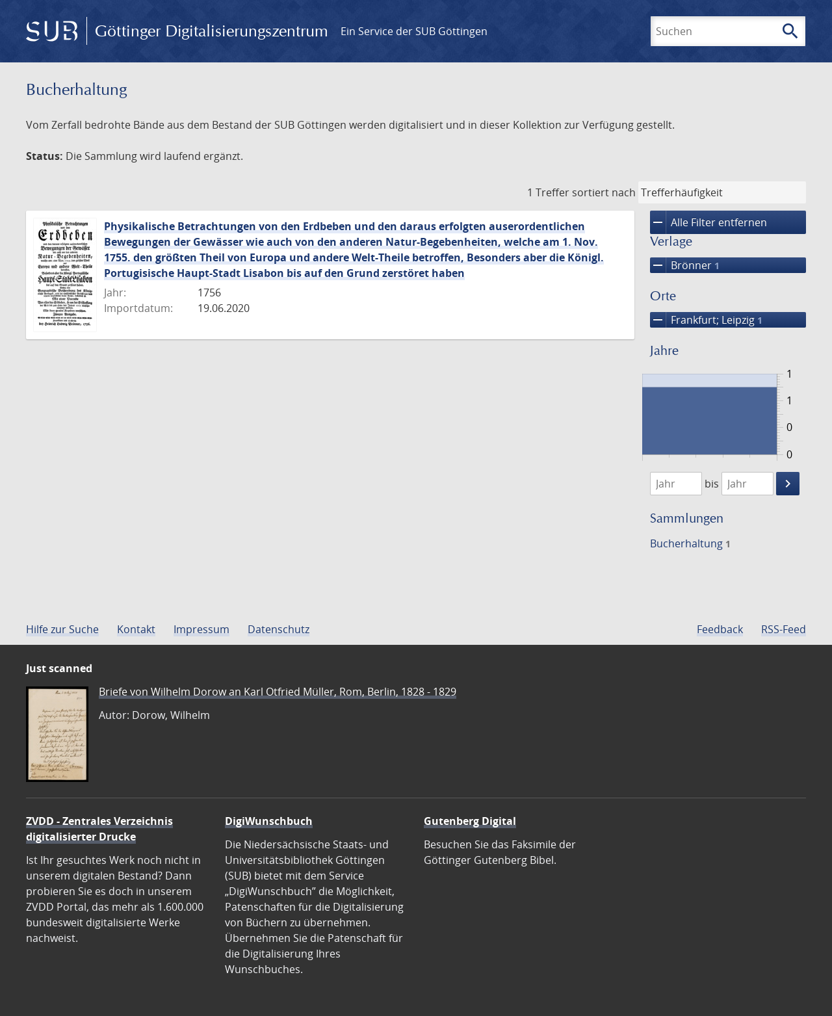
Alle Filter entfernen (708, 222)
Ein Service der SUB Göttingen (414, 31)
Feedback (720, 629)
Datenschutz (278, 629)
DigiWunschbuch (269, 821)
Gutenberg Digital (470, 821)
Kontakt (136, 629)
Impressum (201, 629)
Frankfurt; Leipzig (706, 320)
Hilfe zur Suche (62, 629)
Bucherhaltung (690, 543)
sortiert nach (604, 192)
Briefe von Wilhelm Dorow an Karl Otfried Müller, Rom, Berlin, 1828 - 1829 (277, 691)
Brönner (685, 265)
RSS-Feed (783, 629)
